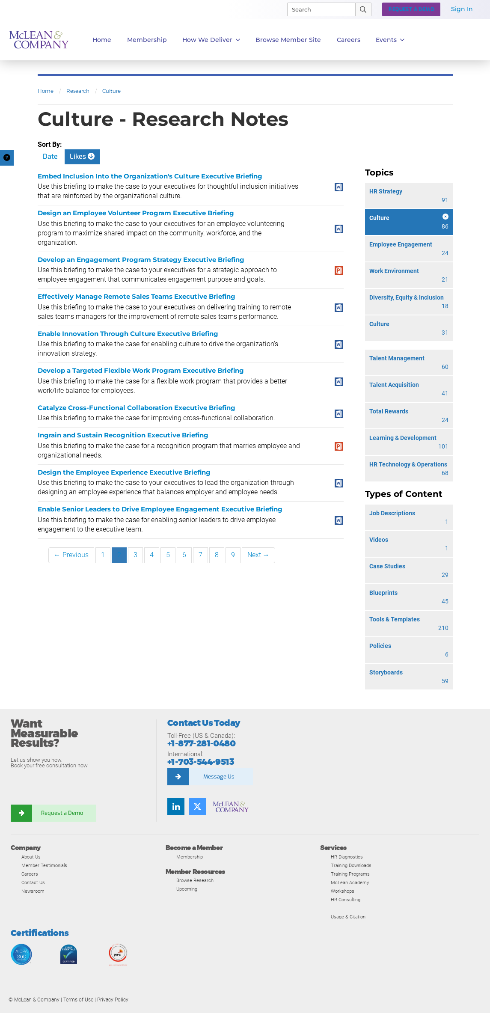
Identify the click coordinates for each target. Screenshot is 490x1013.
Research (77, 91)
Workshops (342, 891)
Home (101, 40)
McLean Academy (350, 882)
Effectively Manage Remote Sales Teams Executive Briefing (136, 296)
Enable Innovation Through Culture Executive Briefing (128, 334)
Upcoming (186, 889)
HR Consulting (345, 900)
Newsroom (33, 891)
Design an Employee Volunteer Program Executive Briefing (136, 213)
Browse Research (195, 880)
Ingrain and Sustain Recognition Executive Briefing (123, 435)
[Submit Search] (363, 9)
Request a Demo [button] (411, 9)
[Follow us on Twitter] (197, 806)
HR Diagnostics (347, 857)
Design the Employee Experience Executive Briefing (124, 472)
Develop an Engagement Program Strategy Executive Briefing (141, 259)
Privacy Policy (112, 1000)
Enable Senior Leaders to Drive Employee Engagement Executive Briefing (160, 509)
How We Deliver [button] (211, 40)
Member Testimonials (44, 865)
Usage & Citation (348, 917)
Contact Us (33, 882)
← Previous (71, 555)
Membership (147, 40)
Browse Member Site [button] (288, 40)
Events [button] (390, 40)
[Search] (317, 9)
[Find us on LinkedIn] (175, 806)
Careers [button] (348, 40)
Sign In (462, 9)
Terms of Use (78, 1000)
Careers (29, 874)
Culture (111, 91)
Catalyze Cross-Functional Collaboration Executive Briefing (136, 408)
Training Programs (350, 874)
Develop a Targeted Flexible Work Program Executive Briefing (141, 370)
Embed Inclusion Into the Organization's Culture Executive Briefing (150, 176)
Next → (258, 555)
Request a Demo (62, 813)
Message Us (219, 776)
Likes (82, 156)
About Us (31, 857)
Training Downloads (351, 865)
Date (50, 156)
